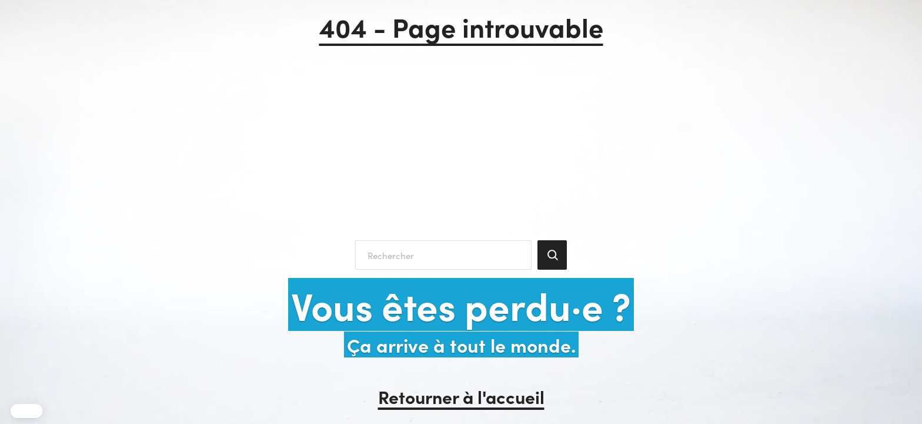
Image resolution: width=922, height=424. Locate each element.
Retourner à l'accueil (461, 396)
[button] (26, 411)
